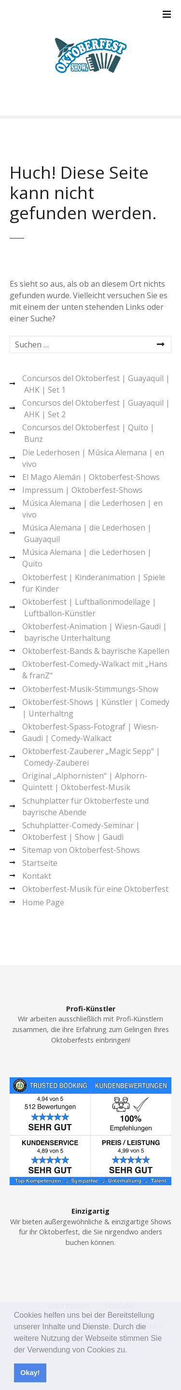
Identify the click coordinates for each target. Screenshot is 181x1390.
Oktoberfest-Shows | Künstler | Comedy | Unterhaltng (95, 708)
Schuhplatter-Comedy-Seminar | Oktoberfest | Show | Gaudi (81, 831)
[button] (130, 1350)
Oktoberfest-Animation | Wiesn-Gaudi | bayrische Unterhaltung (94, 632)
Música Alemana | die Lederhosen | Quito (87, 558)
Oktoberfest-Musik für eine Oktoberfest (95, 889)
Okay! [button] (30, 1373)
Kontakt (36, 876)
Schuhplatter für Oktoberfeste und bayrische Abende (85, 806)
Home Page (43, 902)
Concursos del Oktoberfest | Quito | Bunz (88, 433)
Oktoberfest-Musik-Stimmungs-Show (90, 689)
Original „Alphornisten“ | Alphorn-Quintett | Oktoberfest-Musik (84, 781)
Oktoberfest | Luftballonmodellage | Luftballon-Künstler (89, 607)
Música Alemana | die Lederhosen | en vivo (92, 509)
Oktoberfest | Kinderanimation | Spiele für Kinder (93, 583)
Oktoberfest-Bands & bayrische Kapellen (95, 651)
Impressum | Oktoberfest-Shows (82, 490)
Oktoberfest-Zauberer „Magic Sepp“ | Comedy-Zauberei (91, 757)
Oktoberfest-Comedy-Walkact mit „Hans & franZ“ (94, 670)
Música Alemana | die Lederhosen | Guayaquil (87, 533)
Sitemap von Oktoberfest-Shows (81, 850)
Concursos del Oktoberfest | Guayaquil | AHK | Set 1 (96, 384)
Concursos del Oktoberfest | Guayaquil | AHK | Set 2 (96, 408)
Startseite (39, 863)
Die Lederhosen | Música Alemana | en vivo (93, 458)
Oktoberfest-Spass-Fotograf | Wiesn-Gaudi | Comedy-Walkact (90, 732)
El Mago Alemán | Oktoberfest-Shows (91, 477)
